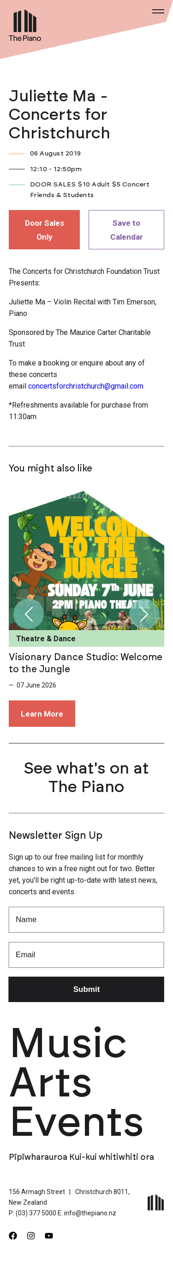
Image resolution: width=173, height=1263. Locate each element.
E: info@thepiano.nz (87, 1213)
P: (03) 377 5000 (32, 1213)
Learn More (42, 713)
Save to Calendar (126, 229)
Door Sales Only (44, 229)
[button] (28, 614)
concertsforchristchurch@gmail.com (85, 386)
